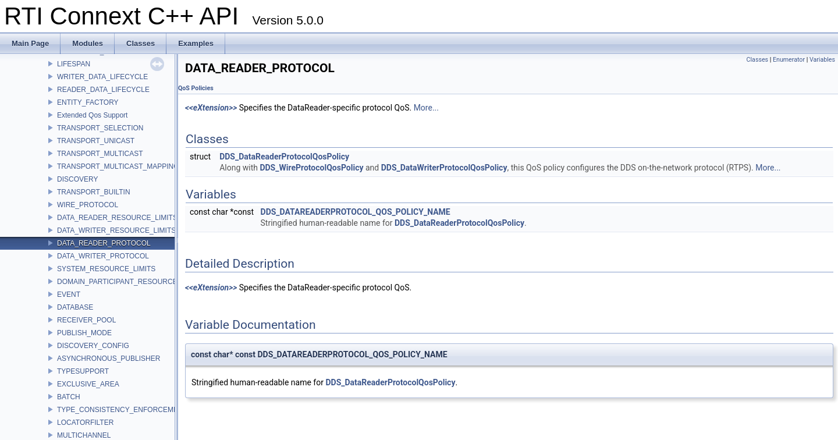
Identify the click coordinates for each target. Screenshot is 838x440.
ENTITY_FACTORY (88, 102)
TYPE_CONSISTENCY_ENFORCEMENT (122, 410)
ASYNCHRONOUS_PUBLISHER (108, 358)
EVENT (68, 294)
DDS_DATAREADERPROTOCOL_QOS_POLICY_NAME (355, 212)
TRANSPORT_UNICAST (95, 141)
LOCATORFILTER (85, 422)
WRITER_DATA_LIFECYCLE (102, 77)
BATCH (68, 397)
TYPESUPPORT (83, 371)
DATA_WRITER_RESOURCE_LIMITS (116, 230)
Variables (822, 59)
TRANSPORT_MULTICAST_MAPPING (118, 166)
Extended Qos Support (92, 115)
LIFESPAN (73, 64)
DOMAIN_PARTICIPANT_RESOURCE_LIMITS (130, 282)
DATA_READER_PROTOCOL (104, 243)
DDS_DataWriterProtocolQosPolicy (444, 167)
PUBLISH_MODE (84, 333)
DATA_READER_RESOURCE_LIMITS (117, 218)
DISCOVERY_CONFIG (93, 346)
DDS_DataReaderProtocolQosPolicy (284, 156)
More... (426, 107)
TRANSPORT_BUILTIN (93, 192)
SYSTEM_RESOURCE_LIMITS (106, 269)
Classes (757, 59)
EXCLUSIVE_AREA (88, 384)
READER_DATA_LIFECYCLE (103, 90)
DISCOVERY (77, 179)
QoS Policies (196, 88)
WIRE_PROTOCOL (87, 205)
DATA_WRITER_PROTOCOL (103, 256)
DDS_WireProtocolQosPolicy (311, 167)
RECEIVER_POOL (86, 320)
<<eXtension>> (211, 107)
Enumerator (789, 59)
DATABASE (75, 307)
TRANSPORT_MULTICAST (100, 154)
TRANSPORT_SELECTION (100, 128)
